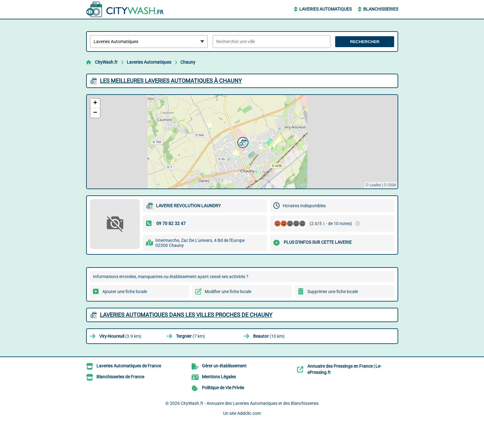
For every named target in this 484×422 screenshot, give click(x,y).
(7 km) (190, 336)
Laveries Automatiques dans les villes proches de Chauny (186, 315)
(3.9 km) (120, 336)
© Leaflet (373, 185)
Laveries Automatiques (325, 9)
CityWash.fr (106, 62)
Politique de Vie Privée (223, 387)
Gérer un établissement (224, 365)
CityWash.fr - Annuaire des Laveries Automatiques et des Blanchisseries (250, 403)
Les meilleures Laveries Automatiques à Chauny (171, 80)
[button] (242, 141)
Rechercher (364, 41)
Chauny (187, 62)
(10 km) (269, 336)
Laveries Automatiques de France (128, 365)
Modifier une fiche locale (228, 291)
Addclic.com (249, 413)
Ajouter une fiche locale (124, 291)
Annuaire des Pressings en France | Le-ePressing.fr (344, 369)
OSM (392, 185)
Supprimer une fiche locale (332, 291)
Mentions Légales (219, 376)
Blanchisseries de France (120, 376)
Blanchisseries (380, 9)
